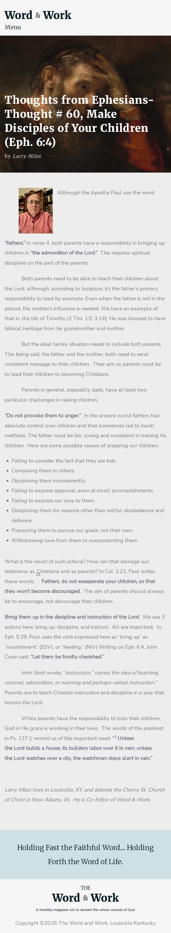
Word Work (38, 15)
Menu (13, 27)
